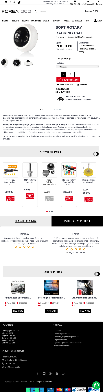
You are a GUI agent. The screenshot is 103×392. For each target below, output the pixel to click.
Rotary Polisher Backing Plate (49, 182)
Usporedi (83, 85)
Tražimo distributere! (62, 346)
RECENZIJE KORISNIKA (25, 221)
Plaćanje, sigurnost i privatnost (66, 337)
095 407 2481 (9, 363)
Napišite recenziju (85, 37)
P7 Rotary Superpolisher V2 (10, 182)
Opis (41, 109)
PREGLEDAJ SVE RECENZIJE (77, 221)
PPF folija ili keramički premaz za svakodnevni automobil (51, 298)
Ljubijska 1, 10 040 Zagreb (14, 360)
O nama (57, 331)
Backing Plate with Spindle (88, 181)
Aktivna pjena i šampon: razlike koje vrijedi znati (18, 298)
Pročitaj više (18, 310)
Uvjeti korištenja (60, 340)
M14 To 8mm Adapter (30, 181)
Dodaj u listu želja (66, 85)
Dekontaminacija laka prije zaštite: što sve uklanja (85, 298)
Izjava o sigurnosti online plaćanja (67, 343)
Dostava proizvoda (61, 334)
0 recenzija (72, 37)
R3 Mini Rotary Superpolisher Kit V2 (69, 182)
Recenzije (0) (58, 109)
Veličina (60, 63)
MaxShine (65, 88)
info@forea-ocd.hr (11, 367)
